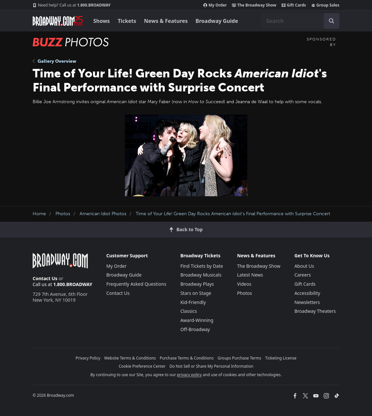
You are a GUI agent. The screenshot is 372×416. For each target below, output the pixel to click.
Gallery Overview (54, 61)
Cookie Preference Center (142, 366)
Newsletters (307, 302)
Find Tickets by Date (201, 266)
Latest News (250, 275)
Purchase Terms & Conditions (187, 358)
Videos (244, 284)
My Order (215, 5)
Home (39, 213)
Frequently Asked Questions (136, 284)
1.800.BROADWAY (72, 5)
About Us (304, 266)
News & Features (166, 21)
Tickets (127, 21)
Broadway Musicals (201, 275)
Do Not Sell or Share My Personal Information (211, 366)
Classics (188, 311)
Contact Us (45, 278)
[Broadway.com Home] (58, 21)
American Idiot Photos (103, 213)
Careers (302, 275)
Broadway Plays (197, 284)
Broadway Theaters (315, 311)
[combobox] (300, 21)
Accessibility (307, 293)
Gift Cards (294, 5)
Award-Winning (196, 320)
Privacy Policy (88, 358)
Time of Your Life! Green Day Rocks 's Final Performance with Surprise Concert (233, 213)
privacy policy (189, 374)
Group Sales (325, 5)
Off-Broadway (195, 329)
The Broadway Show (254, 5)
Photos (62, 213)
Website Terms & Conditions (130, 358)
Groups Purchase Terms (239, 358)
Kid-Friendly (193, 302)
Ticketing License (281, 358)
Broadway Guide (216, 21)
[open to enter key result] (331, 21)
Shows (101, 21)
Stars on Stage (195, 293)
